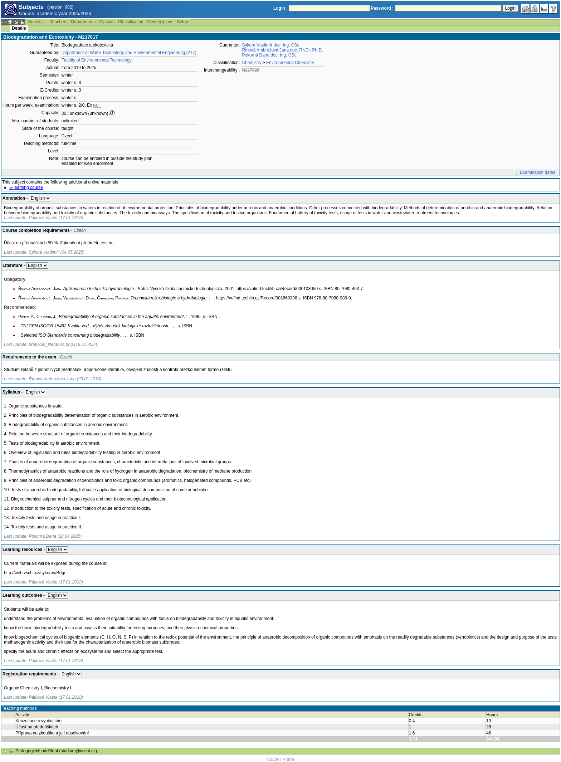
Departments (83, 21)
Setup (182, 21)
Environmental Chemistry (290, 62)
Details (19, 28)
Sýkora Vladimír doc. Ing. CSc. (271, 45)
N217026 (250, 70)
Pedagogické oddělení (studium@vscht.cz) (56, 750)
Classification (130, 21)
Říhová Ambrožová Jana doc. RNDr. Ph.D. (282, 50)
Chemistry (251, 62)
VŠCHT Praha (280, 759)
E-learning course (26, 187)
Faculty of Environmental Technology (97, 60)
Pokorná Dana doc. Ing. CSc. (269, 55)
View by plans (160, 21)
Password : (382, 8)
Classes (106, 21)
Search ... (37, 21)
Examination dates (537, 172)
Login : (280, 8)
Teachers (59, 21)
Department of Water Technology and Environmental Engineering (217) (129, 52)
